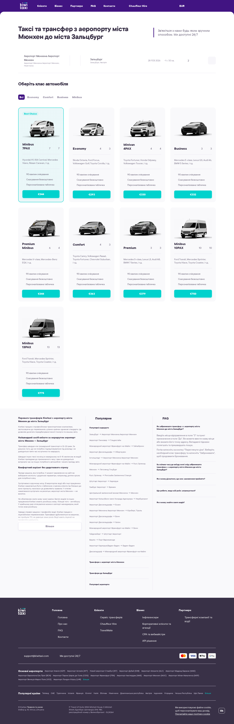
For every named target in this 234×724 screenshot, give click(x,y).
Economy (33, 97)
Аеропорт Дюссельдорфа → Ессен (105, 504)
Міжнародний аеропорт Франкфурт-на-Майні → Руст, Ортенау (117, 463)
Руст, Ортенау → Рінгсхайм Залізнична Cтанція (110, 475)
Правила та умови (35, 707)
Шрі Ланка (198, 693)
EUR (182, 5)
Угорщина (168, 693)
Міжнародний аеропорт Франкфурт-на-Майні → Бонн (113, 528)
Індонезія (158, 693)
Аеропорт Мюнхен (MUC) (155, 675)
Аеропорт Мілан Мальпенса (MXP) (184, 675)
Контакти (109, 5)
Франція (79, 693)
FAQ (93, 5)
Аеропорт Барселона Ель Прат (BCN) (34, 675)
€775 (41, 393)
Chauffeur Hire (135, 6)
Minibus (77, 97)
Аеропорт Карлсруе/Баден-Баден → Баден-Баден (112, 545)
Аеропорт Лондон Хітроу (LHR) (67, 679)
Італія (96, 693)
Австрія (148, 693)
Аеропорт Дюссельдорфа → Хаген (104, 522)
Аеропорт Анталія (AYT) (77, 671)
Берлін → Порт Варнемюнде (102, 540)
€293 (92, 194)
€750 (193, 293)
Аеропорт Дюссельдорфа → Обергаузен (107, 452)
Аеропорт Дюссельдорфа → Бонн (104, 516)
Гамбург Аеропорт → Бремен (102, 487)
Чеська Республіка (183, 693)
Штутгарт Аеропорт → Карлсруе (103, 481)
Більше (86, 679)
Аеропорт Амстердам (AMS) (129, 675)
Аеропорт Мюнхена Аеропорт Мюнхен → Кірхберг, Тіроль (115, 510)
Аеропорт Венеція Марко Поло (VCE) (35, 679)
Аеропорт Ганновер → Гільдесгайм (105, 440)
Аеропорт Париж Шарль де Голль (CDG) (71, 675)
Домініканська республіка (131, 693)
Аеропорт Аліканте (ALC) (152, 671)
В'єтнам (103, 693)
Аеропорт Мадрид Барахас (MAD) (180, 671)
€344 (41, 194)
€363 (92, 293)
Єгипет (88, 693)
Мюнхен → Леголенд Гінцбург (103, 469)
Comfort (48, 97)
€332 (193, 194)
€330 (142, 194)
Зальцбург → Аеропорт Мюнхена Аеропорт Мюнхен (113, 434)
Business (62, 97)
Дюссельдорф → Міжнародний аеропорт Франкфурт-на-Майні (117, 551)
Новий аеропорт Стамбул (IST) (103, 671)
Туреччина (61, 693)
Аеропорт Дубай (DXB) (129, 671)
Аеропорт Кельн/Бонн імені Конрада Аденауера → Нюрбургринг (118, 499)
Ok (221, 710)
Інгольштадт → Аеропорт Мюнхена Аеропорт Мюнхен (113, 458)
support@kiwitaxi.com (33, 656)
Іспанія (71, 693)
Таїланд (45, 693)
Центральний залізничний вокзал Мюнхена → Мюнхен (113, 493)
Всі (21, 97)
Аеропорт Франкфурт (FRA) (103, 675)
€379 (142, 293)
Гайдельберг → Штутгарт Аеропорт (105, 534)
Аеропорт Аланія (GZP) (55, 671)
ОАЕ (53, 693)
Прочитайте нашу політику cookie (192, 713)
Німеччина (113, 693)
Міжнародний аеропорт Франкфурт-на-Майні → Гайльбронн (116, 446)
